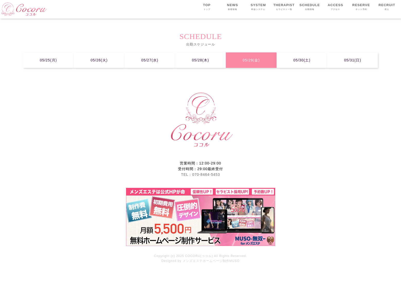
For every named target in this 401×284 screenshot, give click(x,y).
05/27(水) (149, 60)
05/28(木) (200, 60)
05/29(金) (251, 60)
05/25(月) (48, 60)
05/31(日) (352, 60)
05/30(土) (301, 60)
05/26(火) (99, 60)
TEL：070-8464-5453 (200, 174)
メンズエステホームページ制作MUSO (211, 261)
